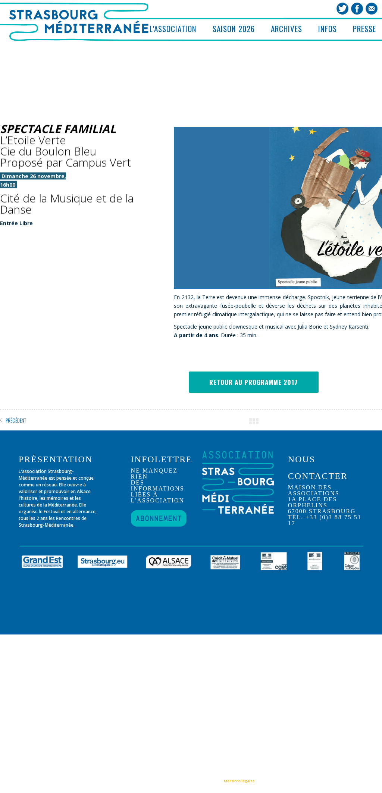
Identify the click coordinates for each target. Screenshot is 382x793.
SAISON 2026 (234, 28)
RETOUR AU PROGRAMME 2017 (253, 382)
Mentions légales (239, 780)
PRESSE (364, 28)
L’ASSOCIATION (173, 28)
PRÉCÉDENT (16, 420)
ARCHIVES (286, 28)
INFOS (327, 28)
